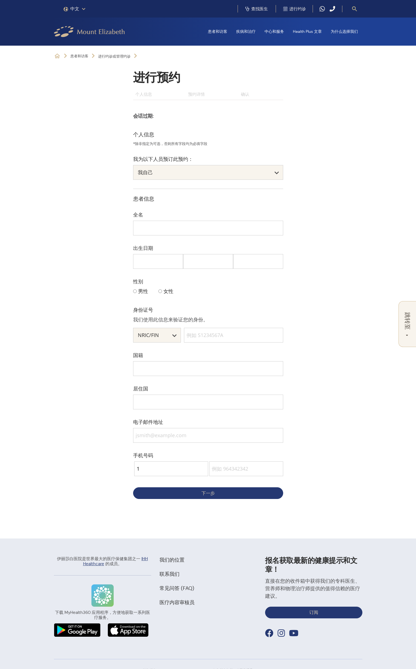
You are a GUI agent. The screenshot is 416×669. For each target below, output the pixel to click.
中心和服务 (274, 31)
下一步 (208, 493)
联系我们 (170, 574)
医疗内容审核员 (177, 602)
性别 (138, 281)
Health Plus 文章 (307, 31)
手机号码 (143, 455)
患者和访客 (217, 31)
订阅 (313, 612)
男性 (143, 291)
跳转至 (407, 324)
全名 (138, 214)
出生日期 (143, 248)
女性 (168, 291)
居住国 (140, 388)
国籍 (138, 355)
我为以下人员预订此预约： (163, 159)
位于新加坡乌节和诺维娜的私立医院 (57, 56)
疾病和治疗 (246, 31)
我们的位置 (172, 560)
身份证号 (143, 310)
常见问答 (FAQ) (177, 588)
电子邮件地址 (148, 422)
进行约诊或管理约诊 (114, 56)
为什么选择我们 (344, 31)
